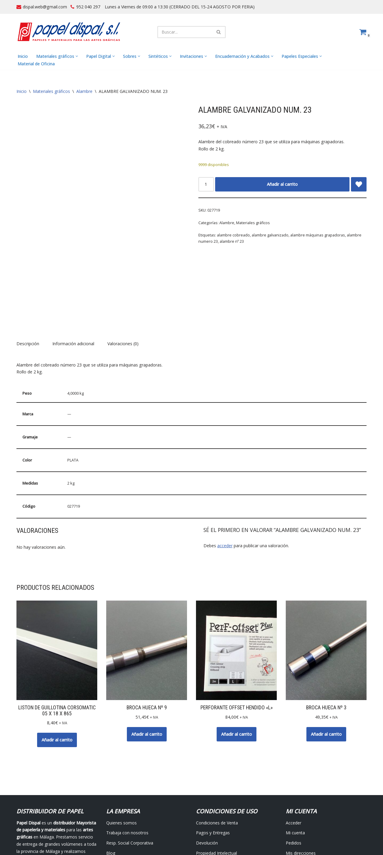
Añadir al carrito (282, 184)
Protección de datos (215, 808)
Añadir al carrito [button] (57, 684)
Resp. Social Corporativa (129, 788)
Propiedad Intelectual (216, 798)
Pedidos (293, 788)
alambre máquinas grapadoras (317, 235)
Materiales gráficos (51, 91)
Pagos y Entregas (213, 778)
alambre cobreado (233, 235)
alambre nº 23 (232, 241)
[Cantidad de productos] (206, 184)
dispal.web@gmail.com (45, 7)
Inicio (23, 56)
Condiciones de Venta (217, 767)
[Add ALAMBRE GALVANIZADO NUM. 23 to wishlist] (359, 184)
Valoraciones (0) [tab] (123, 289)
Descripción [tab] (27, 289)
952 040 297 (88, 7)
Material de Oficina (36, 64)
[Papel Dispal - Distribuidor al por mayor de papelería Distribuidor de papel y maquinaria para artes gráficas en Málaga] (68, 32)
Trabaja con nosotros (127, 778)
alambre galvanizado (270, 235)
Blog (110, 798)
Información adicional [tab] (73, 289)
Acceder (293, 767)
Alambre (84, 91)
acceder (224, 491)
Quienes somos (121, 767)
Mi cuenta (295, 778)
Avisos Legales (149, 835)
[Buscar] (184, 32)
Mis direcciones (301, 798)
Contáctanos (118, 808)
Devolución (207, 788)
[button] (77, 56)
